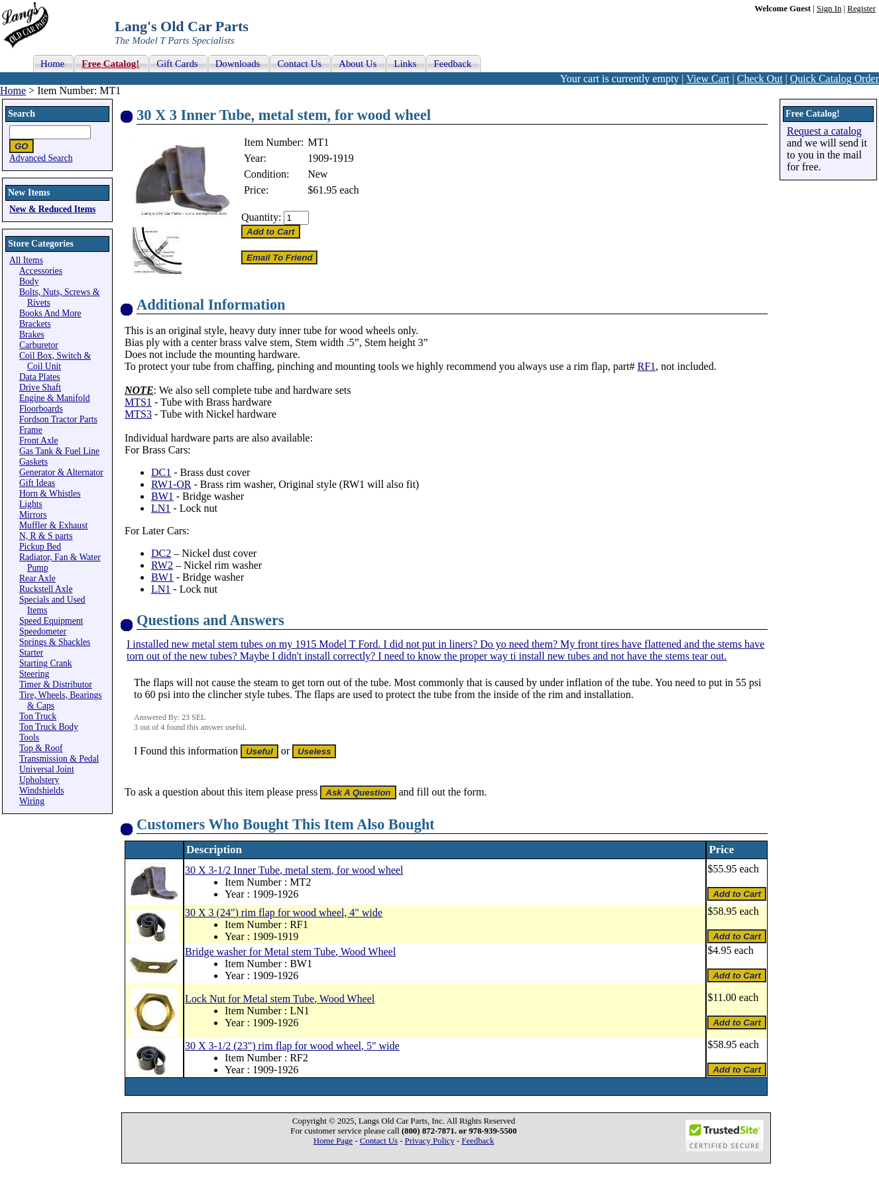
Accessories (40, 271)
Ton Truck (37, 716)
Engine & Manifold (54, 398)
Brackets (35, 324)
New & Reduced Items (52, 209)
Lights (30, 504)
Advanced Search (41, 158)
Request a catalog (824, 131)
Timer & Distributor (55, 684)
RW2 (162, 565)
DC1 (161, 472)
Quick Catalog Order (834, 78)
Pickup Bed (40, 547)
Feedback (477, 1141)
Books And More (50, 313)
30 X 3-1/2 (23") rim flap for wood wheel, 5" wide (292, 1045)
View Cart (707, 78)
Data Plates (39, 377)
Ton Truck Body (48, 727)
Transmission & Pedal (59, 759)
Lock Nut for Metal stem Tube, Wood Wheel (280, 998)
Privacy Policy (430, 1141)
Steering (34, 674)
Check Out (760, 78)
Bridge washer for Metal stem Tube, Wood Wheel (290, 951)
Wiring (31, 801)
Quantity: (261, 217)
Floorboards (41, 409)
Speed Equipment (51, 621)
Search (21, 114)
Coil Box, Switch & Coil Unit (55, 361)
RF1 (647, 366)
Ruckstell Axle (45, 589)
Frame (30, 430)
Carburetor (38, 345)
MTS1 (138, 402)
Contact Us (379, 1141)
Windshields (41, 791)
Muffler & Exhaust (53, 525)
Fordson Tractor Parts (58, 419)
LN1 (160, 508)
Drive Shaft (40, 387)
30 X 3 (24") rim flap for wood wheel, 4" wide (283, 912)
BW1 (162, 496)
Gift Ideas (37, 483)
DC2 (161, 553)
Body (28, 281)
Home (13, 90)
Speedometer (42, 631)
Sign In (829, 8)
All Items (26, 260)
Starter (31, 653)
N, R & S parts (45, 536)
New (317, 174)
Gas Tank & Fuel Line (59, 451)
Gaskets (33, 462)
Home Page (333, 1141)
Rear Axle (37, 578)
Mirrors (33, 515)
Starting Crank (45, 663)
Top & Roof (41, 748)
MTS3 (138, 414)
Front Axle (38, 440)
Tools (29, 737)
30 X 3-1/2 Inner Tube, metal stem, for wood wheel (294, 870)
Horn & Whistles (50, 494)
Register (861, 8)
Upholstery (39, 780)
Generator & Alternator (61, 472)
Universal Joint (46, 769)
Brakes (31, 334)
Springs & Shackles (54, 642)
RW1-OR (171, 484)
